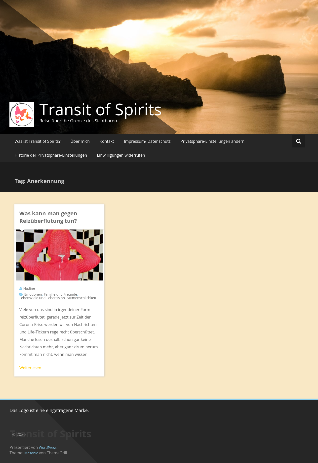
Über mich (80, 141)
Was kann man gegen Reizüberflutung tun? (48, 216)
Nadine (29, 288)
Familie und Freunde (60, 294)
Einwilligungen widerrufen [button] (121, 155)
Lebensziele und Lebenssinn (42, 297)
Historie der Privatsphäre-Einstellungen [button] (50, 155)
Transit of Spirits (100, 109)
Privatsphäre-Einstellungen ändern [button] (213, 141)
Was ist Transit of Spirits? (37, 141)
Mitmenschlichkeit (81, 297)
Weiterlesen (30, 367)
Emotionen (33, 294)
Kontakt (107, 141)
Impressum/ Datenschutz (147, 141)
